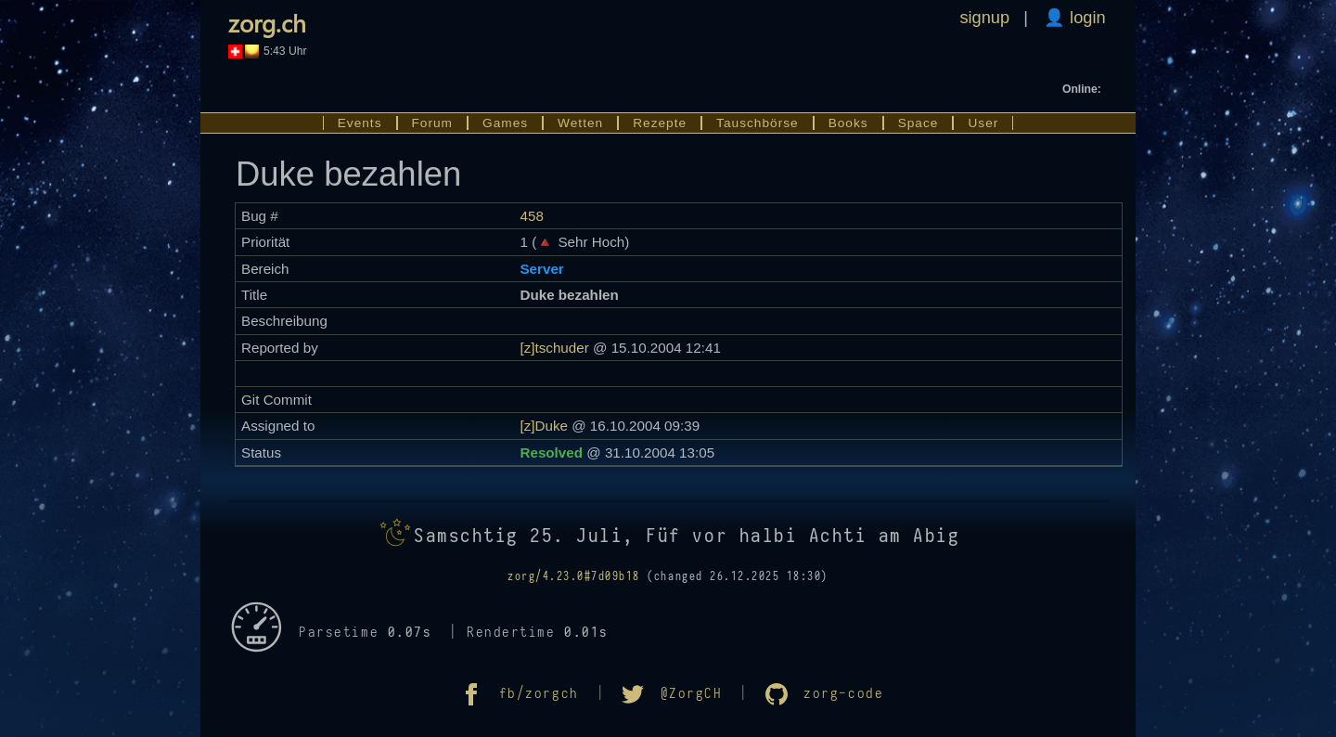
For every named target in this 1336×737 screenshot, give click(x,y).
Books (848, 123)
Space (918, 123)
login (1085, 17)
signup (984, 17)
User (983, 123)
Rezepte (660, 123)
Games (505, 123)
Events (360, 123)
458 (531, 216)
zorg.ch (267, 22)
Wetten (580, 123)
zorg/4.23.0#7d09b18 (573, 576)
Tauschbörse (757, 123)
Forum (433, 123)
